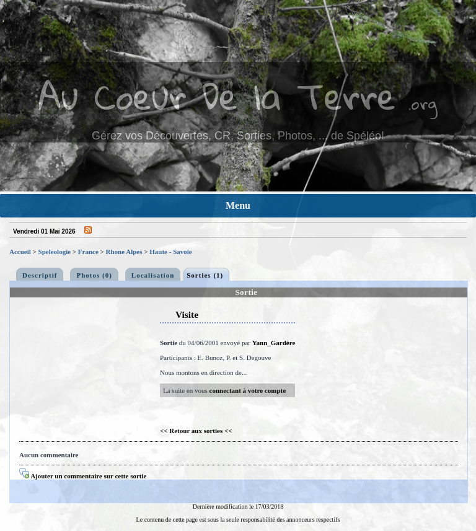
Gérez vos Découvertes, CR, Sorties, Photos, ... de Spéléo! (238, 135)
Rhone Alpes (124, 251)
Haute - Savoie (170, 251)
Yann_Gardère (273, 342)
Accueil (20, 251)
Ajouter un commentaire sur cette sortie (82, 476)
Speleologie (54, 251)
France (88, 251)
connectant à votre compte (247, 390)
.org (423, 103)
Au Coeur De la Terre (217, 95)
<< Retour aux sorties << (196, 430)
